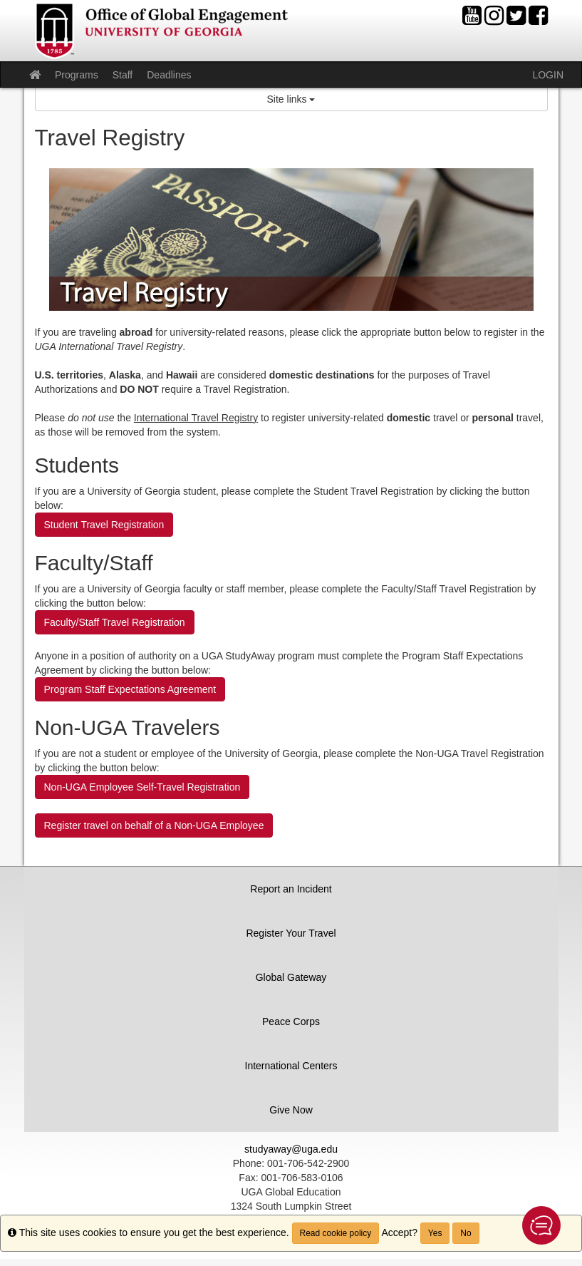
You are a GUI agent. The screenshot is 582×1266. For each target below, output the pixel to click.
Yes (435, 1233)
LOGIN (547, 75)
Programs (76, 75)
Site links (291, 99)
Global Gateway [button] (291, 977)
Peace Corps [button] (291, 1021)
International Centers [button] (291, 1065)
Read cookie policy (336, 1233)
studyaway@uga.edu (291, 1149)
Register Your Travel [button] (291, 933)
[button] (541, 1225)
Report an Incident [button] (290, 889)
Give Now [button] (291, 1110)
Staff (123, 75)
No (465, 1233)
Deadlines (169, 75)
